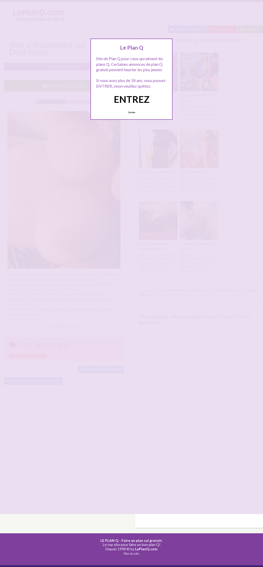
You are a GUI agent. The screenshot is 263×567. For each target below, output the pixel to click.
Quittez (131, 112)
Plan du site (131, 553)
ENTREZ (131, 99)
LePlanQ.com (146, 549)
